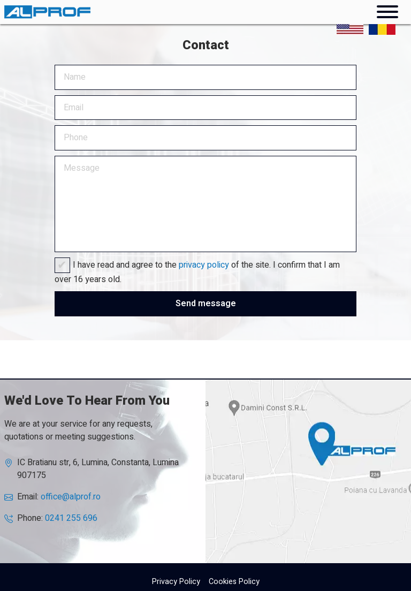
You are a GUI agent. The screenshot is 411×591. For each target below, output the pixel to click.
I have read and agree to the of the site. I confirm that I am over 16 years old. (197, 272)
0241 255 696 (71, 518)
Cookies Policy (234, 581)
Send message (206, 303)
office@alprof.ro (71, 496)
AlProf (308, 471)
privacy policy (204, 265)
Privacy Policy (176, 581)
